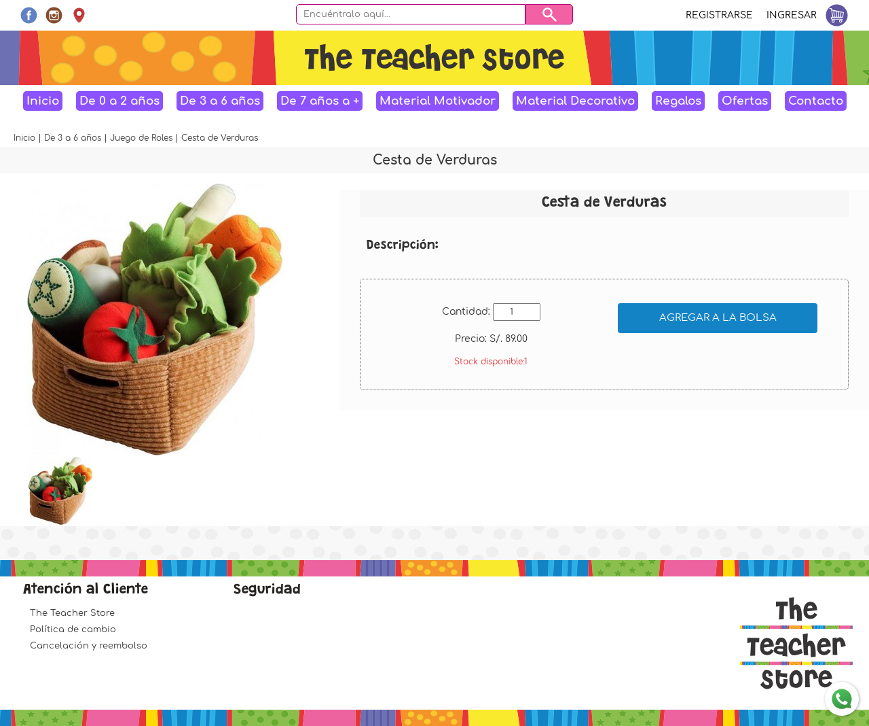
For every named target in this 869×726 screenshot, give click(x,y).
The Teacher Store (72, 613)
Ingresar (791, 15)
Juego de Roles (142, 138)
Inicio (42, 100)
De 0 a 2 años (119, 100)
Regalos (678, 100)
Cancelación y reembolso (88, 646)
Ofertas (745, 100)
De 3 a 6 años (220, 100)
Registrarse (719, 15)
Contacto (815, 100)
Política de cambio (73, 629)
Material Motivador (438, 100)
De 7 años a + (319, 100)
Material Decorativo (575, 100)
